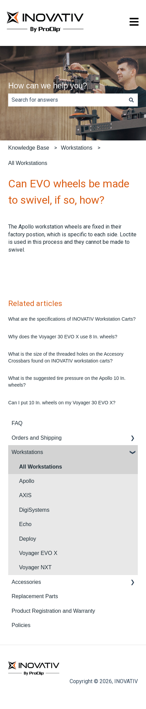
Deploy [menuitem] (27, 539)
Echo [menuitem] (25, 524)
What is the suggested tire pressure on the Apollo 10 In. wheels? (67, 381)
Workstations (76, 148)
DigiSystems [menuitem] (34, 510)
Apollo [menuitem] (26, 481)
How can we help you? (47, 85)
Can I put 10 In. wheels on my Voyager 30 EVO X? (61, 402)
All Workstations (27, 163)
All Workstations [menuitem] (40, 467)
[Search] (131, 100)
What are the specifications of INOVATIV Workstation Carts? (71, 319)
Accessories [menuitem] (26, 582)
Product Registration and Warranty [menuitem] (53, 611)
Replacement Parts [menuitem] (35, 596)
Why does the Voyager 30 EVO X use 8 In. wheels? (62, 336)
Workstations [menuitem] (27, 452)
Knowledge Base (28, 148)
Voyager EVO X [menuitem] (38, 553)
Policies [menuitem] (21, 625)
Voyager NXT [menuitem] (35, 567)
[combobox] (66, 100)
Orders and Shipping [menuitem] (37, 438)
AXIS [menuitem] (25, 495)
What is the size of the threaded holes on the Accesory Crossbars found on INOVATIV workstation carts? (65, 357)
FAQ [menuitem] (17, 423)
